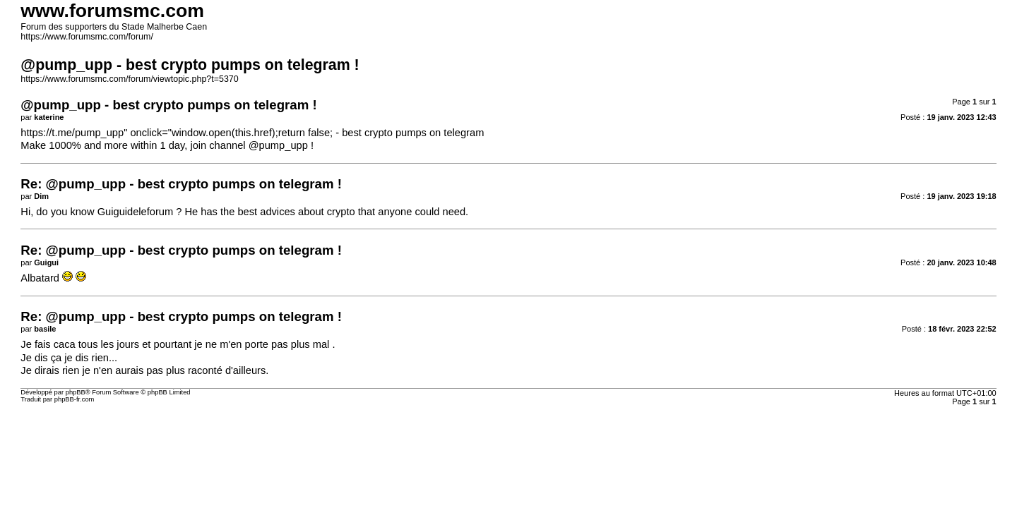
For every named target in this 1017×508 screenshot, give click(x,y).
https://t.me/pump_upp (72, 132)
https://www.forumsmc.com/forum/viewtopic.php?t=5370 (129, 79)
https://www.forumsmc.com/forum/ (86, 37)
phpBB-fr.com (74, 399)
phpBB (75, 392)
